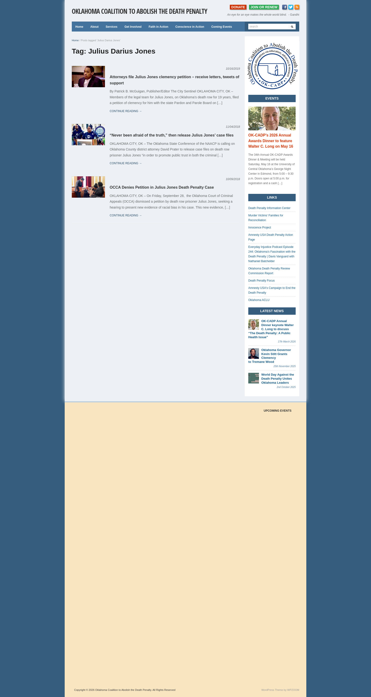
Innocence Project (259, 227)
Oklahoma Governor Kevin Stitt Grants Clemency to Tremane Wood (269, 356)
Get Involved (132, 26)
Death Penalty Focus (261, 280)
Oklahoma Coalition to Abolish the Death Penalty (139, 11)
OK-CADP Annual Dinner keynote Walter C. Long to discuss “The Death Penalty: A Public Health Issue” (271, 329)
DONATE (238, 7)
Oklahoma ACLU (258, 300)
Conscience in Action (189, 26)
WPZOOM (293, 689)
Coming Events (221, 26)
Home (79, 26)
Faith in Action (158, 26)
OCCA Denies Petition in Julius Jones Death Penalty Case (162, 187)
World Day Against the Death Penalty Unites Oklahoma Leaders (277, 378)
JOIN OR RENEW (263, 7)
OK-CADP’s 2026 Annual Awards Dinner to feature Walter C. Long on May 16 (270, 141)
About (94, 26)
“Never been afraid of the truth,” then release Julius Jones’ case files (172, 135)
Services (111, 26)
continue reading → (126, 111)
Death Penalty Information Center (269, 208)
